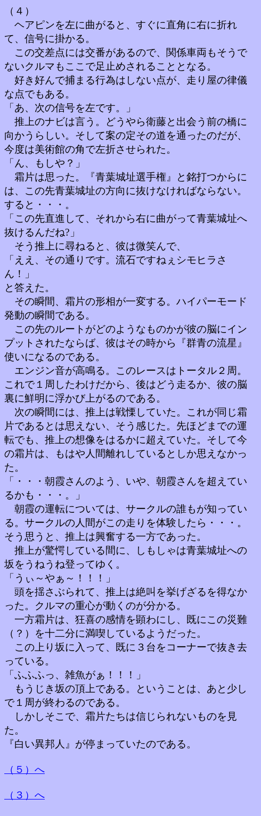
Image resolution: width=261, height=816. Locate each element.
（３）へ (24, 795)
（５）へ (24, 769)
